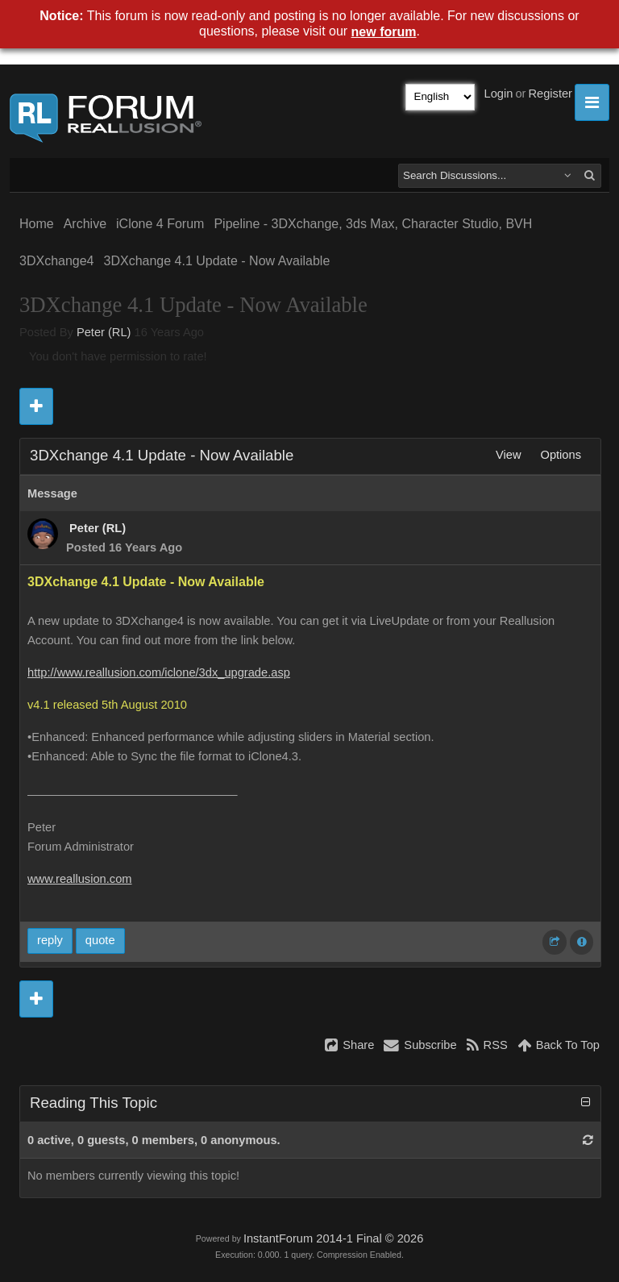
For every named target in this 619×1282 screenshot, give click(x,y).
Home (36, 224)
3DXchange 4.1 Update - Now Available (217, 261)
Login (498, 93)
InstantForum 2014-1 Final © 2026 (333, 1238)
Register (550, 93)
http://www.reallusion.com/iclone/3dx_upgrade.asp (158, 672)
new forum (384, 32)
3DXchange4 (56, 261)
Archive (85, 224)
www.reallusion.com (79, 878)
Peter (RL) (104, 332)
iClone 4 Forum (160, 224)
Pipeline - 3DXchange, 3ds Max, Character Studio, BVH (373, 224)
